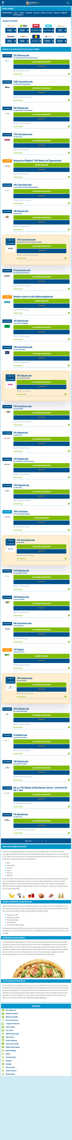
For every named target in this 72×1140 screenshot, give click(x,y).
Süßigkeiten (64, 13)
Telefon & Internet (11, 1071)
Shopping (8, 1061)
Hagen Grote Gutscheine (25, 555)
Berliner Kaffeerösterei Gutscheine (27, 255)
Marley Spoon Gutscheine (22, 803)
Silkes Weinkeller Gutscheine (23, 776)
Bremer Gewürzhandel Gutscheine (24, 830)
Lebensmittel (28, 13)
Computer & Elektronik (12, 1024)
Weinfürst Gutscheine (21, 123)
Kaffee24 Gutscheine (21, 226)
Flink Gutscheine (23, 391)
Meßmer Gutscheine (21, 362)
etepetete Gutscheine (21, 586)
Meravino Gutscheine (21, 474)
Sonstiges (8, 1064)
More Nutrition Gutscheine (22, 97)
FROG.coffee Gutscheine (22, 750)
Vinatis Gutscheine (21, 638)
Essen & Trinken (10, 1027)
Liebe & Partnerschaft (12, 1044)
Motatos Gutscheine (21, 149)
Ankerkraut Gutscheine (25, 693)
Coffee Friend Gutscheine (22, 421)
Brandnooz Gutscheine (21, 665)
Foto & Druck (9, 1030)
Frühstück (21, 13)
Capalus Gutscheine (21, 71)
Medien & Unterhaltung (13, 1047)
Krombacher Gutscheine (22, 285)
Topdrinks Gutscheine (21, 527)
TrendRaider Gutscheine (22, 500)
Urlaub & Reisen (10, 1074)
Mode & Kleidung (11, 1050)
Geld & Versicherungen (12, 1034)
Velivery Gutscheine (21, 612)
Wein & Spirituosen (18, 15)
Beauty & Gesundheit (12, 1013)
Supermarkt (57, 13)
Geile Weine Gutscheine (22, 724)
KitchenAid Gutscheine (21, 448)
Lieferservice (36, 13)
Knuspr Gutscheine (21, 174)
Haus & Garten (10, 1037)
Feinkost (15, 13)
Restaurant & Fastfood (46, 13)
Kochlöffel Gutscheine (21, 310)
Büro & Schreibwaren (12, 1020)
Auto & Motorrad (11, 1010)
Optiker (8, 1054)
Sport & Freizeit (10, 1067)
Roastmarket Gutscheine (22, 200)
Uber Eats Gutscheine (21, 336)
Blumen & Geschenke (12, 1017)
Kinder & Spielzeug (11, 1040)
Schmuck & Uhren (11, 1057)
